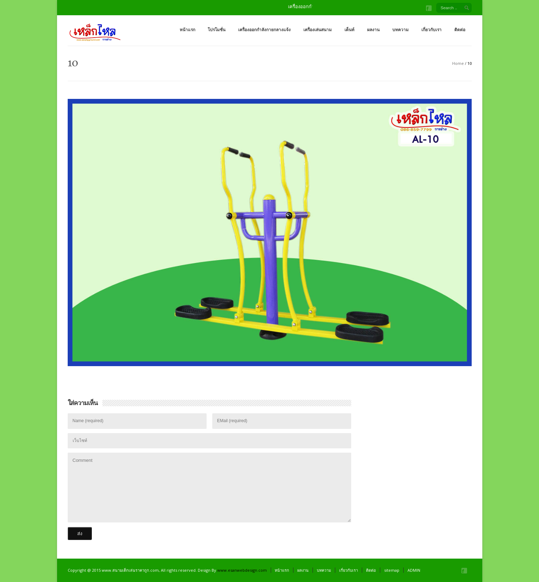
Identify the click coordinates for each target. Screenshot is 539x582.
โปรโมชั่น (216, 30)
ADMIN (414, 570)
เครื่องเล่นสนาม (317, 30)
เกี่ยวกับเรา (431, 30)
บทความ (400, 30)
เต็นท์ (349, 30)
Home (458, 63)
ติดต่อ (459, 30)
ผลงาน (373, 30)
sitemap (391, 570)
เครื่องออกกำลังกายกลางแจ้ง (264, 30)
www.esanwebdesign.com (242, 570)
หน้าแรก (187, 30)
